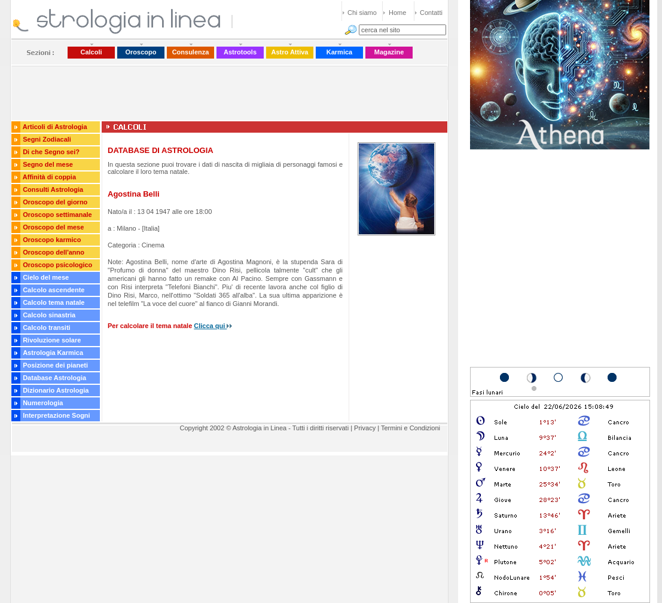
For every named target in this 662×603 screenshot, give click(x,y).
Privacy (365, 427)
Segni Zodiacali (47, 139)
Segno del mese (48, 164)
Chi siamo (362, 12)
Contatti (431, 12)
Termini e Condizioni (410, 427)
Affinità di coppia (49, 176)
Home (397, 12)
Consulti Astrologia (53, 189)
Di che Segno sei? (51, 151)
